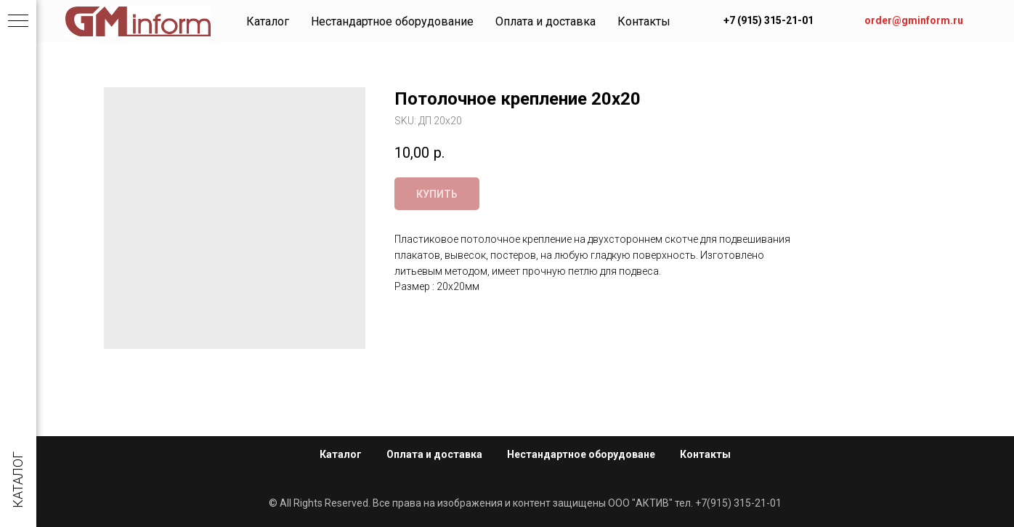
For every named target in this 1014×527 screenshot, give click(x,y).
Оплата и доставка (545, 21)
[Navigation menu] (18, 22)
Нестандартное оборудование (392, 21)
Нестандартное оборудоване (581, 454)
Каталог (267, 21)
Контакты (643, 21)
